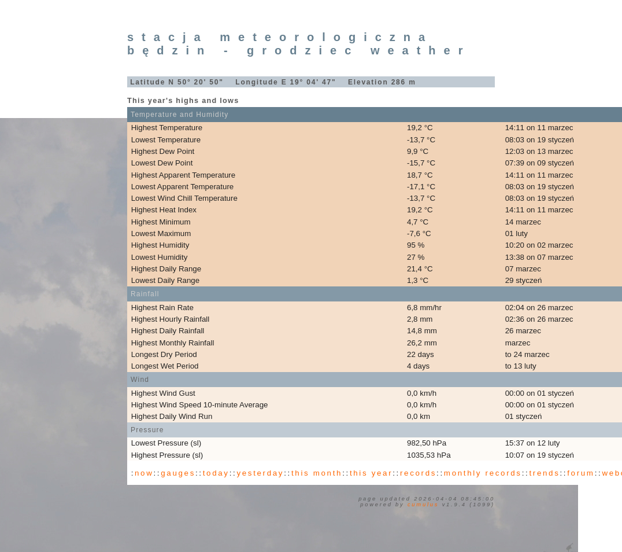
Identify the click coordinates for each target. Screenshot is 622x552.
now (144, 473)
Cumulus (423, 504)
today (216, 473)
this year (371, 473)
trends (544, 473)
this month (316, 473)
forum (580, 473)
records (418, 473)
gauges (178, 473)
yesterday (260, 473)
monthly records (483, 473)
